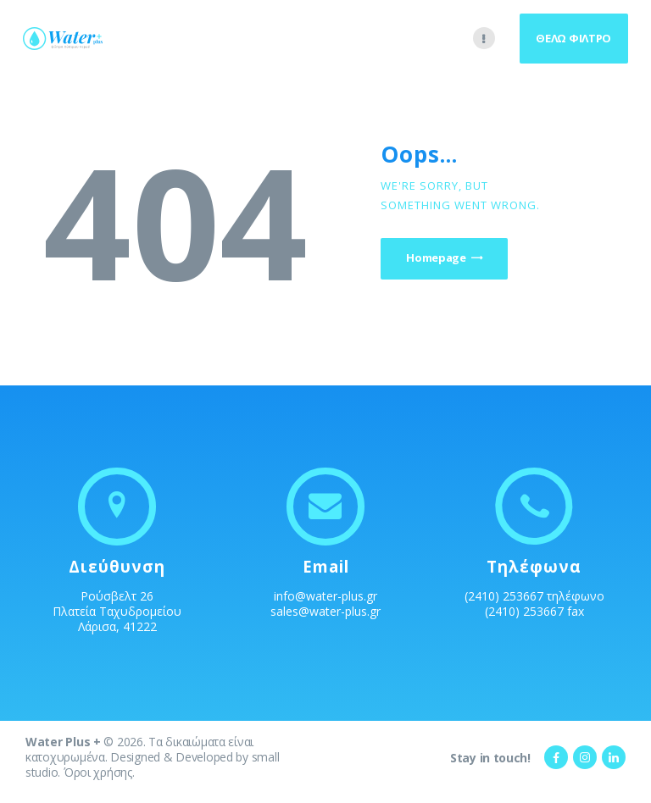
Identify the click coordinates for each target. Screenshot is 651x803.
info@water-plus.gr (325, 596)
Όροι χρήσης (98, 772)
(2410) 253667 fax (534, 611)
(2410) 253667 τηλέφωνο (534, 596)
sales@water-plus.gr (325, 611)
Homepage (439, 258)
